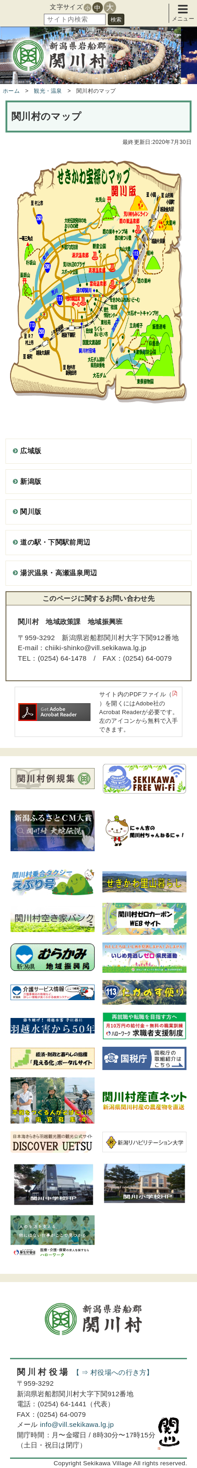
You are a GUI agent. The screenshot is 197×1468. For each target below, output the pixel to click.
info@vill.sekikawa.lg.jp (77, 1424)
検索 (116, 19)
